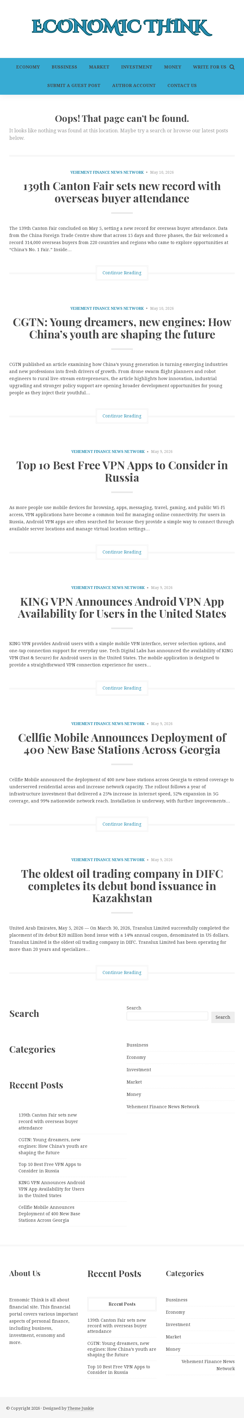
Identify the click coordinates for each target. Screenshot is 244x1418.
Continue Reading (122, 272)
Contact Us (182, 85)
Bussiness (64, 66)
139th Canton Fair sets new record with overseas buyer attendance (122, 191)
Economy (28, 66)
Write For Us (209, 66)
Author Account (134, 85)
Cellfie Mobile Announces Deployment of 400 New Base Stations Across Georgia (122, 743)
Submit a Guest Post (73, 85)
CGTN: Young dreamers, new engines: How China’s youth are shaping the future (122, 327)
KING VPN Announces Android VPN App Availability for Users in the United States (122, 607)
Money (172, 66)
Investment (136, 66)
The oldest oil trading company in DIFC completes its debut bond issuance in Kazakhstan (122, 885)
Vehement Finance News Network (107, 172)
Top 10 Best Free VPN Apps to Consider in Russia (122, 470)
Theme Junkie (80, 1408)
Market (99, 66)
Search (134, 1007)
